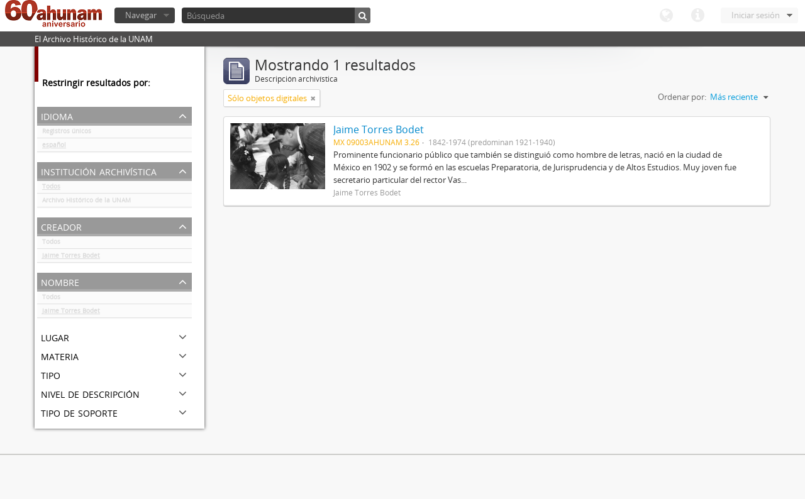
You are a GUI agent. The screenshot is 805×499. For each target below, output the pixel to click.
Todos (51, 188)
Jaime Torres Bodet (71, 257)
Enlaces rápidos (697, 15)
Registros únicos (66, 133)
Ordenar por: (682, 96)
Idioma (666, 15)
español (54, 147)
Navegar (141, 15)
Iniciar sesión (755, 15)
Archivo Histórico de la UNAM (86, 202)
